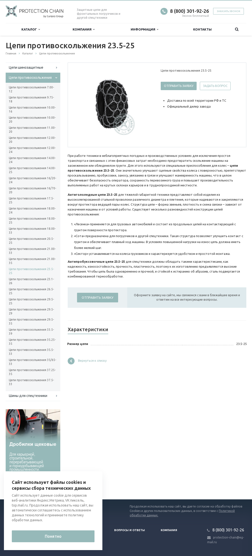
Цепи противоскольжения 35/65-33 (32, 361)
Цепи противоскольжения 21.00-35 (32, 260)
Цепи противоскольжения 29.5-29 (31, 311)
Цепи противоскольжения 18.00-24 (32, 210)
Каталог (30, 29)
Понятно (53, 536)
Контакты (202, 29)
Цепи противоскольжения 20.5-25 (31, 240)
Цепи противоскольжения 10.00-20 (32, 119)
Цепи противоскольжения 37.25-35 (32, 372)
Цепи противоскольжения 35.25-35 (32, 341)
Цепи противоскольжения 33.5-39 (31, 331)
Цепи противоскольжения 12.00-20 (32, 139)
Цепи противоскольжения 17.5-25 (31, 200)
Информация (144, 29)
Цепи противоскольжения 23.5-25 (31, 271)
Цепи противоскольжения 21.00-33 (32, 250)
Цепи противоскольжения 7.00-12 (31, 89)
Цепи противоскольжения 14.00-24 (32, 160)
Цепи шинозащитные (26, 67)
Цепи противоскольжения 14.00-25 (32, 170)
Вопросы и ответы (129, 530)
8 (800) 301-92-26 (189, 11)
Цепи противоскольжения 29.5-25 (31, 301)
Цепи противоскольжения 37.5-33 (31, 382)
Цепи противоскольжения (30, 78)
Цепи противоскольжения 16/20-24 (32, 180)
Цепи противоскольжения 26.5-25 (31, 291)
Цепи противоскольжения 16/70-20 (32, 190)
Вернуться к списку (87, 361)
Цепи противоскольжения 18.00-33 (32, 230)
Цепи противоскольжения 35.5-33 (31, 351)
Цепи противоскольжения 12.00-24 (32, 149)
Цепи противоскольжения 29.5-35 (31, 321)
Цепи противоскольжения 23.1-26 (31, 281)
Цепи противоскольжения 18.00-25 (32, 220)
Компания (83, 29)
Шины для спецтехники (28, 396)
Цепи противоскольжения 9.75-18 (31, 99)
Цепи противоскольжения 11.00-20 (32, 129)
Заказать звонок (228, 11)
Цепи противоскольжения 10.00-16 (32, 109)
